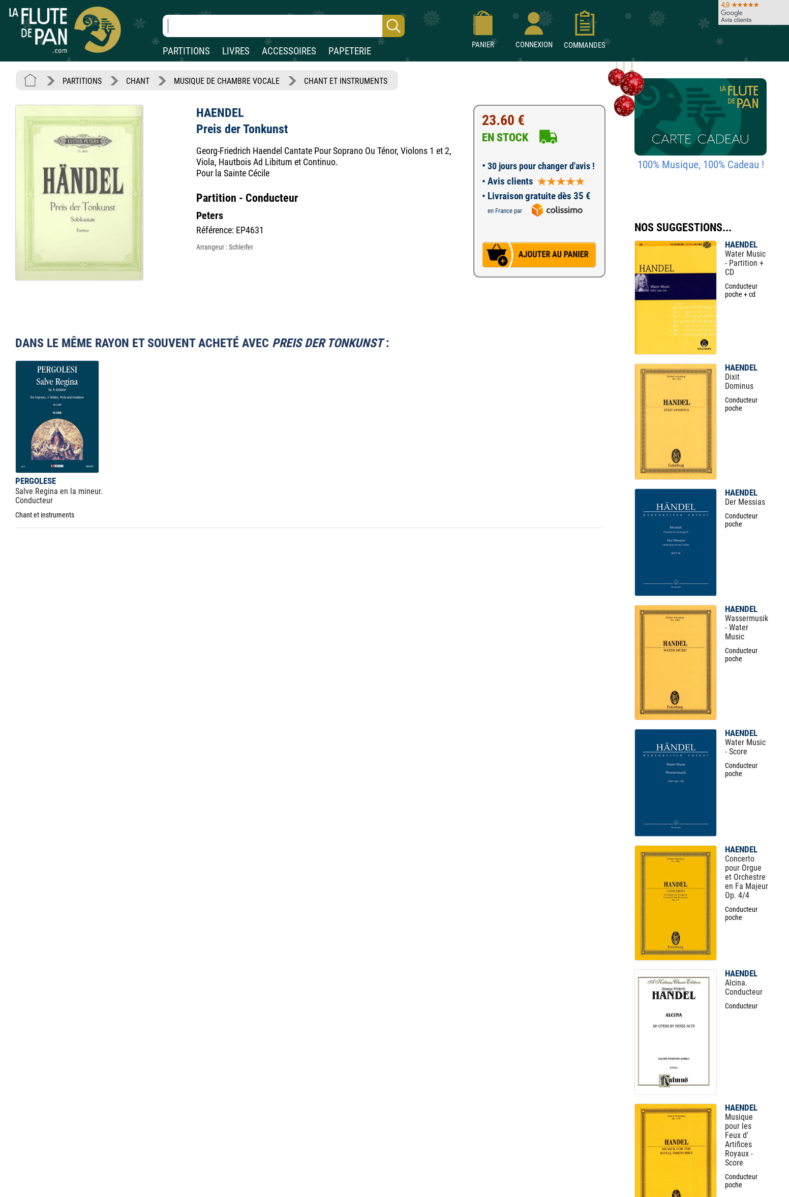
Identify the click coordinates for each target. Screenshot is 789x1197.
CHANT (137, 81)
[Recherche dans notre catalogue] (284, 26)
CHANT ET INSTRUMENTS (345, 81)
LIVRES (236, 51)
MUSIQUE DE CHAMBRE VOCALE (227, 81)
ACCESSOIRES (289, 51)
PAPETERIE (349, 51)
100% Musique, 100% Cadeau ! (701, 165)
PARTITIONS (186, 51)
